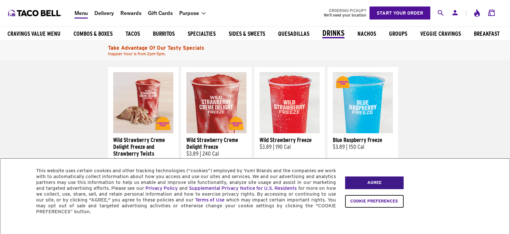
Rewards (130, 13)
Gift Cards (160, 13)
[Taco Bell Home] (35, 13)
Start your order (400, 13)
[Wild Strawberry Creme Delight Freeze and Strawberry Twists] (143, 131)
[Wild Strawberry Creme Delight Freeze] (216, 131)
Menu (81, 13)
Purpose (189, 13)
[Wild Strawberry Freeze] (290, 131)
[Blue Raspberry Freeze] (363, 131)
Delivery (104, 13)
